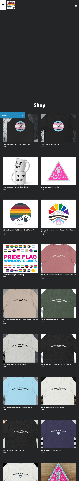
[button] (12, 36)
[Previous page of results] (32, 472)
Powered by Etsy (18, 478)
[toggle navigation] (3, 5)
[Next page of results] (47, 472)
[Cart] (76, 5)
